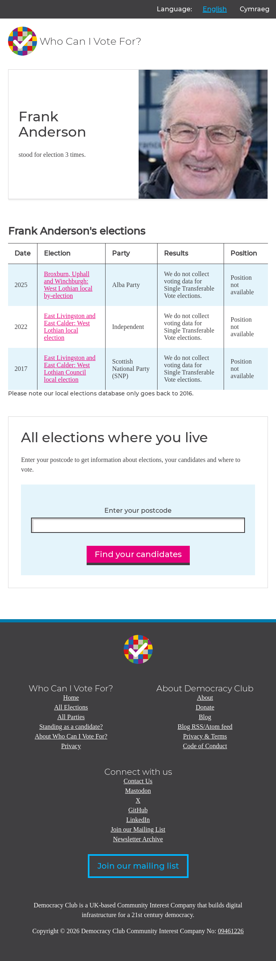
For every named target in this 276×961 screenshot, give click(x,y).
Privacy (71, 746)
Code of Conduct (205, 746)
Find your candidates (138, 554)
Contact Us (138, 781)
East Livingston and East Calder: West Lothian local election (69, 326)
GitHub (138, 810)
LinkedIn (138, 819)
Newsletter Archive (138, 839)
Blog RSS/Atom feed (205, 726)
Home (71, 697)
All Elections (71, 707)
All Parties (71, 716)
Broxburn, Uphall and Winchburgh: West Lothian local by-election (68, 284)
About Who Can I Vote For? (71, 736)
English (215, 9)
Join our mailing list (138, 866)
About (205, 697)
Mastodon (138, 790)
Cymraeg (255, 9)
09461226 (231, 931)
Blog (205, 716)
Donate (205, 707)
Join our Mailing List (138, 829)
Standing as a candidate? (71, 726)
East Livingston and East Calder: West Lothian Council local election (69, 368)
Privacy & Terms (205, 736)
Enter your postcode (138, 510)
